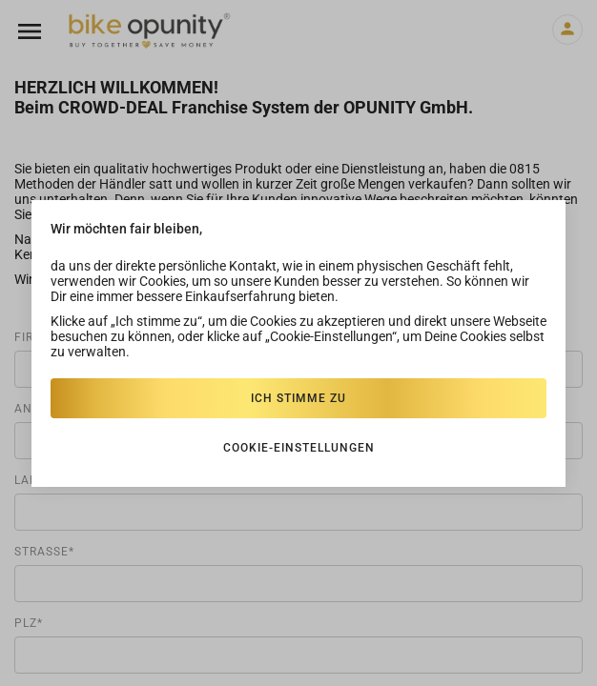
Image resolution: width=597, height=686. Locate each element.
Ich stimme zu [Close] (298, 398)
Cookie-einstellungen (299, 447)
